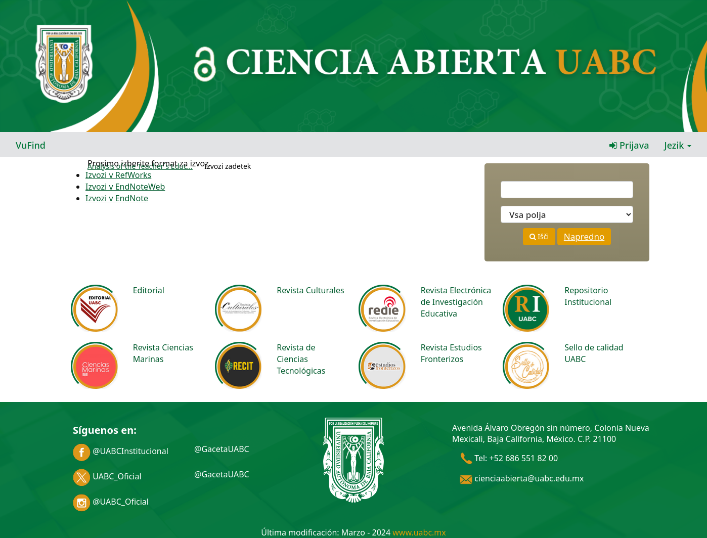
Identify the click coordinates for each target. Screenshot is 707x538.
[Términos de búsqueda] (567, 189)
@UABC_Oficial (111, 501)
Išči (539, 236)
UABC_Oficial (107, 476)
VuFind (31, 145)
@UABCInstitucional (120, 451)
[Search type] (567, 214)
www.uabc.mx (419, 532)
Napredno (584, 236)
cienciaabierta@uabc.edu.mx (522, 478)
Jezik (677, 145)
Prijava (629, 145)
